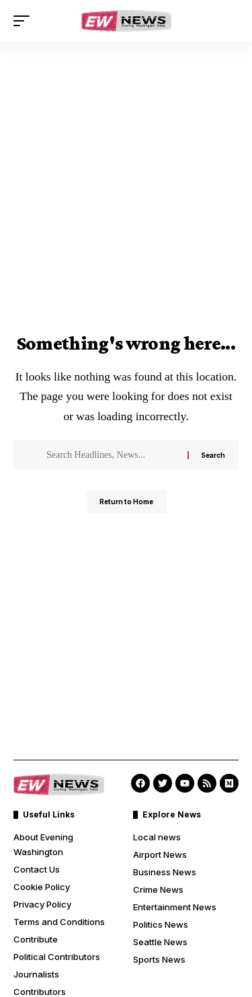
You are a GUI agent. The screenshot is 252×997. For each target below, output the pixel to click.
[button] (24, 20)
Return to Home (126, 501)
